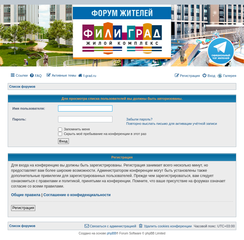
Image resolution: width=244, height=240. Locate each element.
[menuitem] (35, 75)
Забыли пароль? (139, 119)
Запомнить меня (74, 129)
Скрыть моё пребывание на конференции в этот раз (102, 134)
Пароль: (19, 119)
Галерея (229, 76)
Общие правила (25, 195)
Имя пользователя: (28, 108)
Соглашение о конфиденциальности (77, 195)
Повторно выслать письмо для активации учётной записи (171, 123)
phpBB (111, 233)
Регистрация (23, 208)
